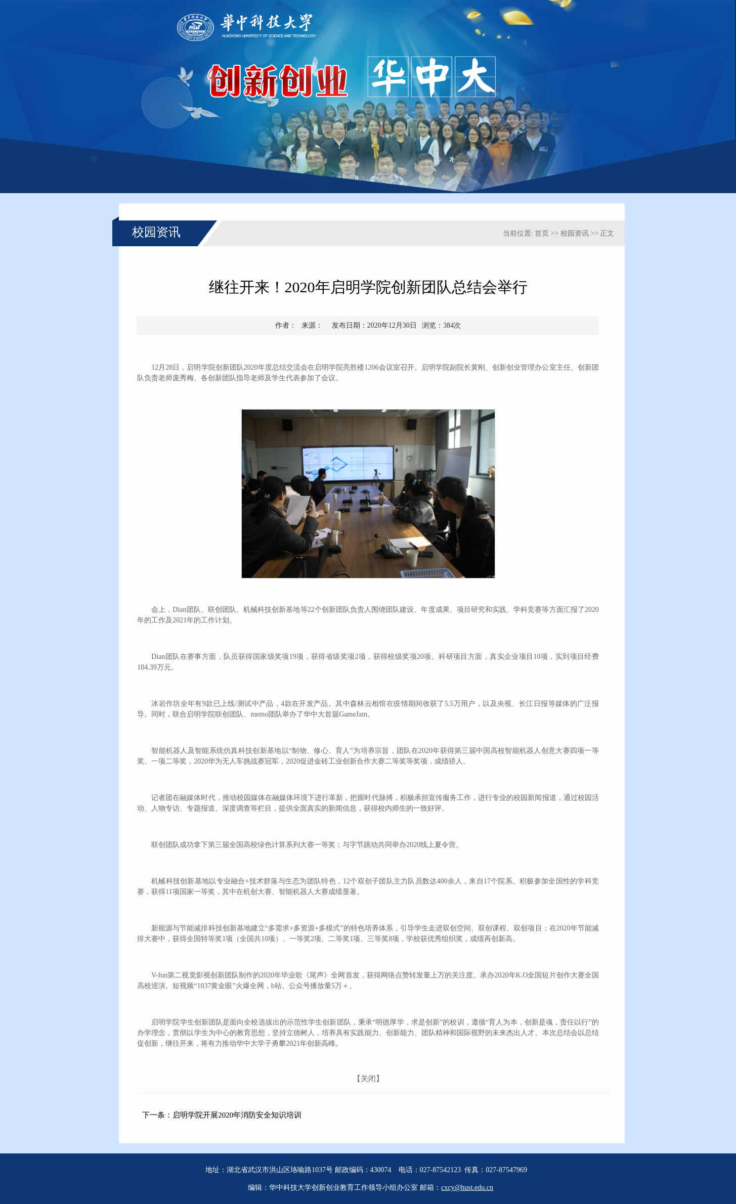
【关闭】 (368, 1079)
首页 (542, 233)
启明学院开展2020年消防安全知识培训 (236, 1115)
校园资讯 (574, 233)
